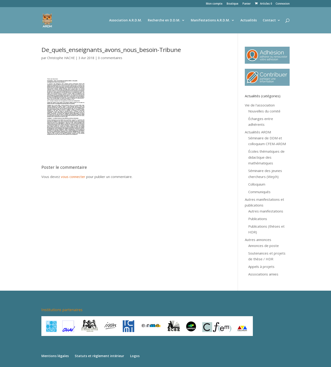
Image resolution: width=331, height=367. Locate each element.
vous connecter (73, 176)
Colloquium (256, 184)
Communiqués (259, 191)
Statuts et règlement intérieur (99, 356)
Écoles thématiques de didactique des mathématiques (266, 157)
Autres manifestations (265, 211)
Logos (135, 356)
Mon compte (214, 4)
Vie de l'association (260, 105)
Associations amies (263, 274)
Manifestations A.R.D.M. (210, 20)
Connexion (283, 4)
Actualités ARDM (258, 132)
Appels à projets (261, 266)
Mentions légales (55, 356)
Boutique (232, 4)
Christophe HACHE (61, 58)
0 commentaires (110, 58)
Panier (247, 4)
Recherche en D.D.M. (164, 20)
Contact (269, 20)
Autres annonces (258, 239)
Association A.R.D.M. (125, 20)
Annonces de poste (263, 245)
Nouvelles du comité (264, 111)
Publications (257, 218)
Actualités (248, 20)
